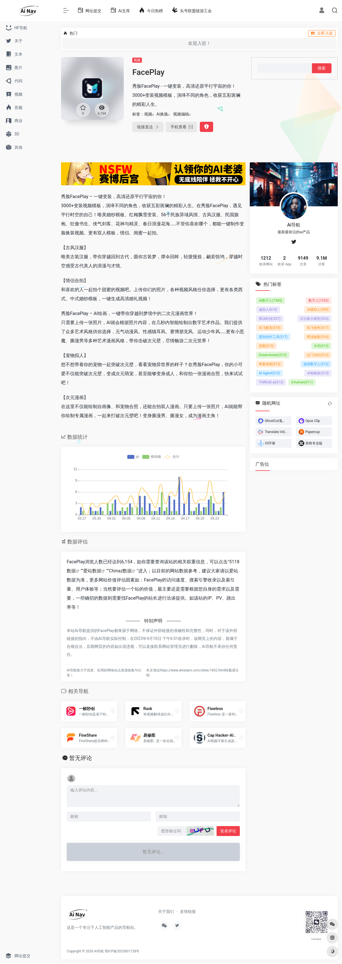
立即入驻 (322, 33)
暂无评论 (80, 758)
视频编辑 (181, 114)
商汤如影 (318, 337)
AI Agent (269, 373)
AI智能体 (318, 373)
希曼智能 (270, 364)
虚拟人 (268, 309)
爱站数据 (92, 571)
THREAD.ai (271, 382)
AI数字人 (270, 300)
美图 (266, 346)
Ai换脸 (162, 114)
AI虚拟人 (318, 309)
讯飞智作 (318, 327)
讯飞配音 (270, 327)
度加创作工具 (273, 337)
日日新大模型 (314, 318)
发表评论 (228, 831)
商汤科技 (270, 318)
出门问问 (318, 355)
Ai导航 (99, 951)
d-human (302, 382)
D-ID (321, 346)
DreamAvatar (273, 355)
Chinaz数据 (120, 571)
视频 (137, 60)
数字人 (319, 300)
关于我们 (166, 911)
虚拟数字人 (316, 364)
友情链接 (188, 911)
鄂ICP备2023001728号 (122, 951)
